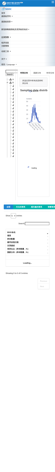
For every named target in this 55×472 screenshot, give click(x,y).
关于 (4, 59)
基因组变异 (7, 21)
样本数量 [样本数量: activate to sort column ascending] (11, 239)
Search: (33, 223)
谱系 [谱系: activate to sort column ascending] (9, 236)
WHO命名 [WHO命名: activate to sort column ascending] (11, 232)
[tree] (10, 118)
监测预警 (6, 37)
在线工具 (6, 51)
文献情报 (5, 46)
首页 (3, 13)
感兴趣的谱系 (36, 207)
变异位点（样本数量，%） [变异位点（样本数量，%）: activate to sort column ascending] (18, 249)
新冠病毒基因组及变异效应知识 (15, 29)
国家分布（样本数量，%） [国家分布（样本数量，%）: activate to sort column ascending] (18, 252)
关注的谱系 (20, 207)
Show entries (14, 216)
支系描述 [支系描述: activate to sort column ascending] (11, 246)
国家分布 (37, 73)
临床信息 (5, 42)
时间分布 (24, 73)
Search (10, 74)
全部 (8, 207)
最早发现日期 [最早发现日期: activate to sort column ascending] (12, 242)
